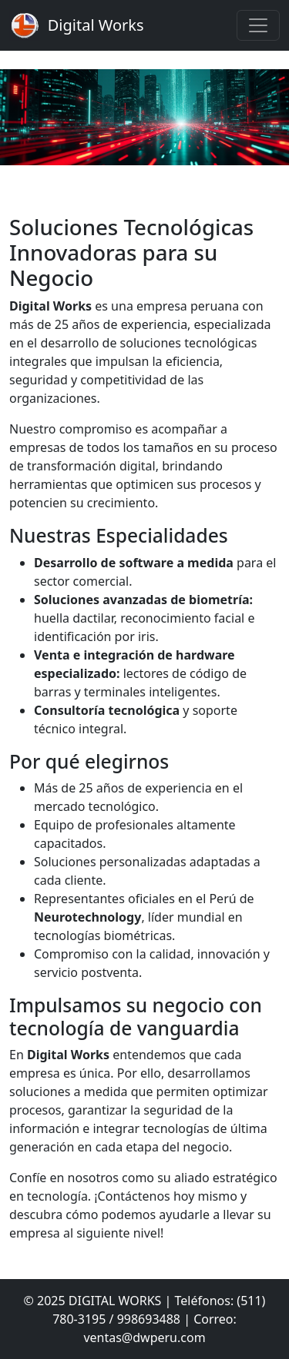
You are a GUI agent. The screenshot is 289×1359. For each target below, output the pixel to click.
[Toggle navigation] (258, 25)
